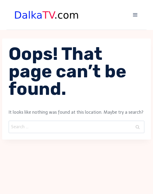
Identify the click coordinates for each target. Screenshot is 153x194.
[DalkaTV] (46, 15)
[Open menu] (135, 15)
